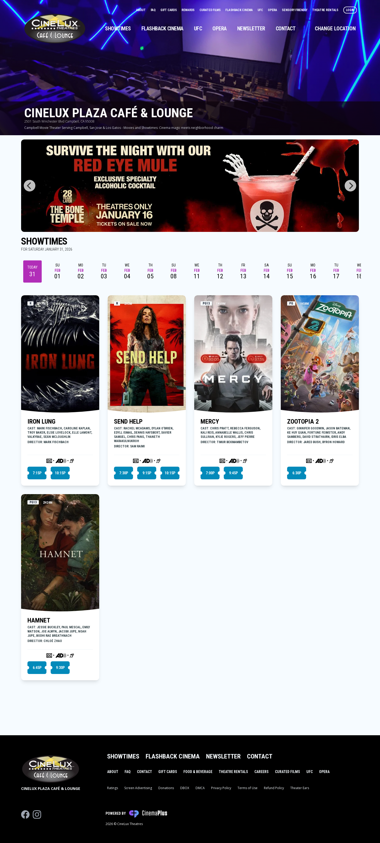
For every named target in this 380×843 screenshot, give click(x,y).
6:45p (37, 668)
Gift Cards (168, 10)
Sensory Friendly (295, 10)
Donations (166, 788)
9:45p (233, 473)
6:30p (296, 473)
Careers (261, 772)
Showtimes (118, 28)
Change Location (335, 28)
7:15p (37, 473)
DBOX (184, 788)
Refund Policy (274, 788)
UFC (261, 10)
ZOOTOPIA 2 (303, 421)
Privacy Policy (221, 788)
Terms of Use (248, 788)
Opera (273, 10)
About (141, 10)
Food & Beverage (197, 772)
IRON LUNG (41, 421)
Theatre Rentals (325, 10)
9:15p (146, 473)
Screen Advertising (138, 788)
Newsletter (251, 28)
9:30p (60, 668)
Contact (286, 28)
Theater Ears (299, 788)
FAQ (153, 10)
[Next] (350, 185)
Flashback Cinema (239, 10)
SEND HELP (128, 421)
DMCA (200, 788)
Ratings (112, 788)
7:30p (123, 473)
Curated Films (210, 10)
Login (350, 10)
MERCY (210, 421)
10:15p (60, 473)
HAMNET (38, 620)
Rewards (188, 10)
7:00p (210, 473)
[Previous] (29, 185)
